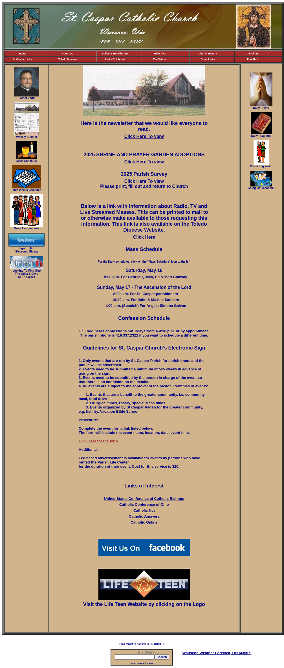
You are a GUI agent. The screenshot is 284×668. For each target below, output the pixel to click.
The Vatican (160, 59)
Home (22, 53)
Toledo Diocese (67, 59)
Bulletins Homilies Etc (115, 53)
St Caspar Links (22, 59)
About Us (67, 53)
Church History (208, 53)
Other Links (208, 59)
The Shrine (252, 53)
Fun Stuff (252, 59)
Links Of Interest (115, 59)
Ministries (160, 53)
